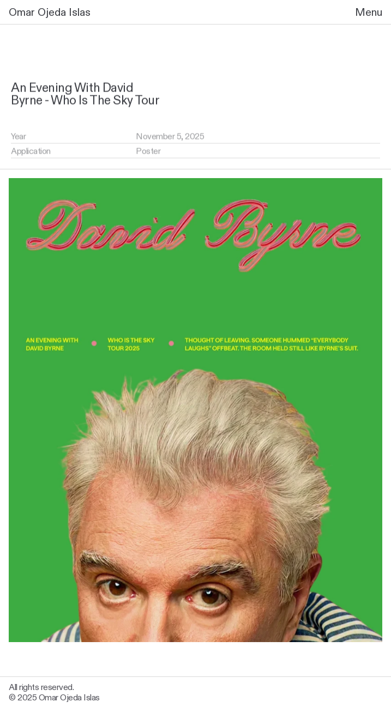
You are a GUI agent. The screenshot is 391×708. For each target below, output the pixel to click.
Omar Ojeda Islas (50, 12)
